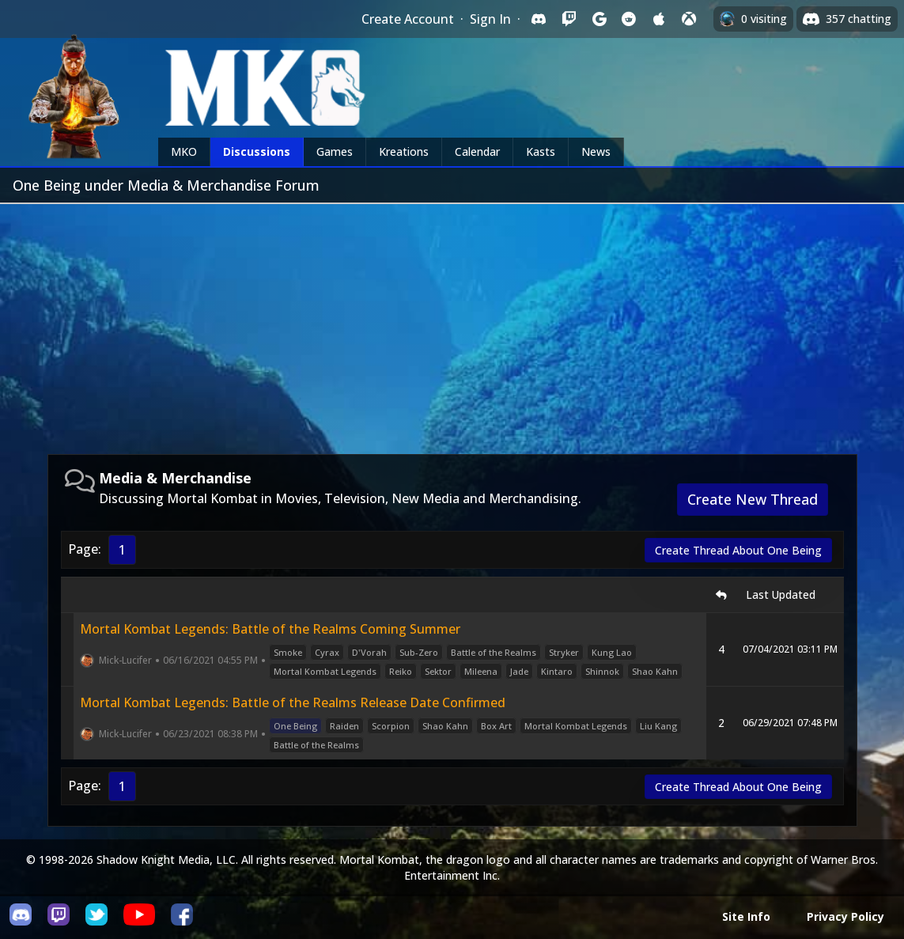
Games (334, 151)
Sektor (438, 671)
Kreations (404, 151)
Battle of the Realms (493, 652)
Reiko (400, 671)
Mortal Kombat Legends (325, 671)
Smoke (288, 652)
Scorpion (391, 726)
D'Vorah (369, 652)
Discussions (256, 151)
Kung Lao (612, 652)
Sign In (490, 19)
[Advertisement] (452, 323)
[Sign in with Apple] (659, 19)
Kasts (540, 151)
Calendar (477, 151)
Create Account (407, 19)
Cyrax (327, 652)
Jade (519, 671)
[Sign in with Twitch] (569, 19)
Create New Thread (752, 499)
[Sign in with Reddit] (629, 19)
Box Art (496, 726)
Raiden (344, 726)
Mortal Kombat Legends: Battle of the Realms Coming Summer (270, 629)
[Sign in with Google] (599, 19)
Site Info (746, 916)
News (596, 151)
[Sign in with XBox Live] (689, 19)
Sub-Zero (418, 652)
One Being (295, 726)
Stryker (564, 652)
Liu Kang (658, 726)
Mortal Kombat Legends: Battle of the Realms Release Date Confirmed (292, 702)
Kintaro (557, 671)
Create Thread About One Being (738, 550)
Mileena (480, 671)
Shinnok (602, 671)
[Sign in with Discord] (538, 19)
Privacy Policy (845, 916)
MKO (184, 151)
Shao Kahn (655, 671)
